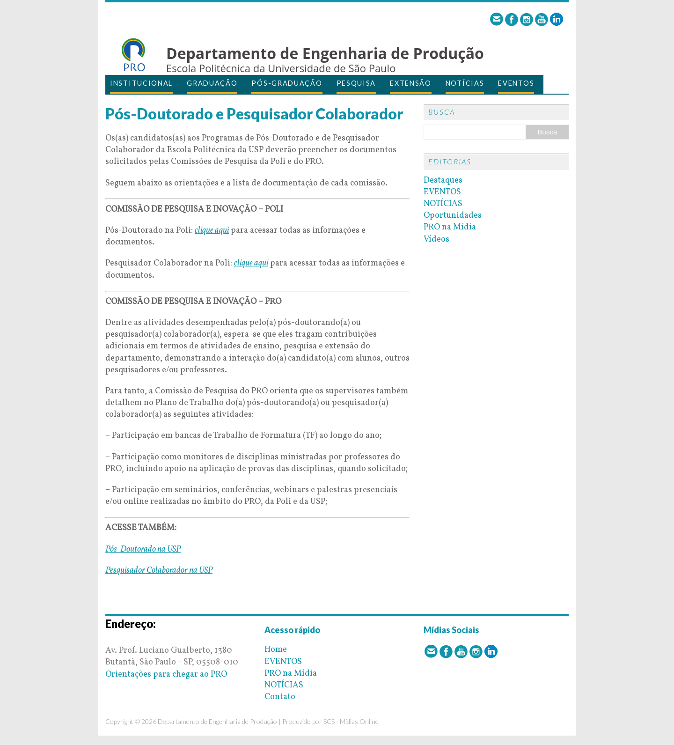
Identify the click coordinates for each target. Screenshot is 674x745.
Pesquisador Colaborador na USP (158, 570)
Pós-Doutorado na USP (143, 549)
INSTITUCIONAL (141, 83)
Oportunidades (453, 215)
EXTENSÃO (411, 83)
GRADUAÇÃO (212, 83)
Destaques (443, 180)
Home (275, 650)
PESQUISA (356, 83)
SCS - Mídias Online (351, 721)
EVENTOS (516, 83)
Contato (279, 697)
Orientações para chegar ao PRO (166, 674)
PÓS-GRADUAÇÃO (286, 83)
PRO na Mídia (450, 227)
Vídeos (436, 239)
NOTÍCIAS (465, 83)
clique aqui (212, 230)
